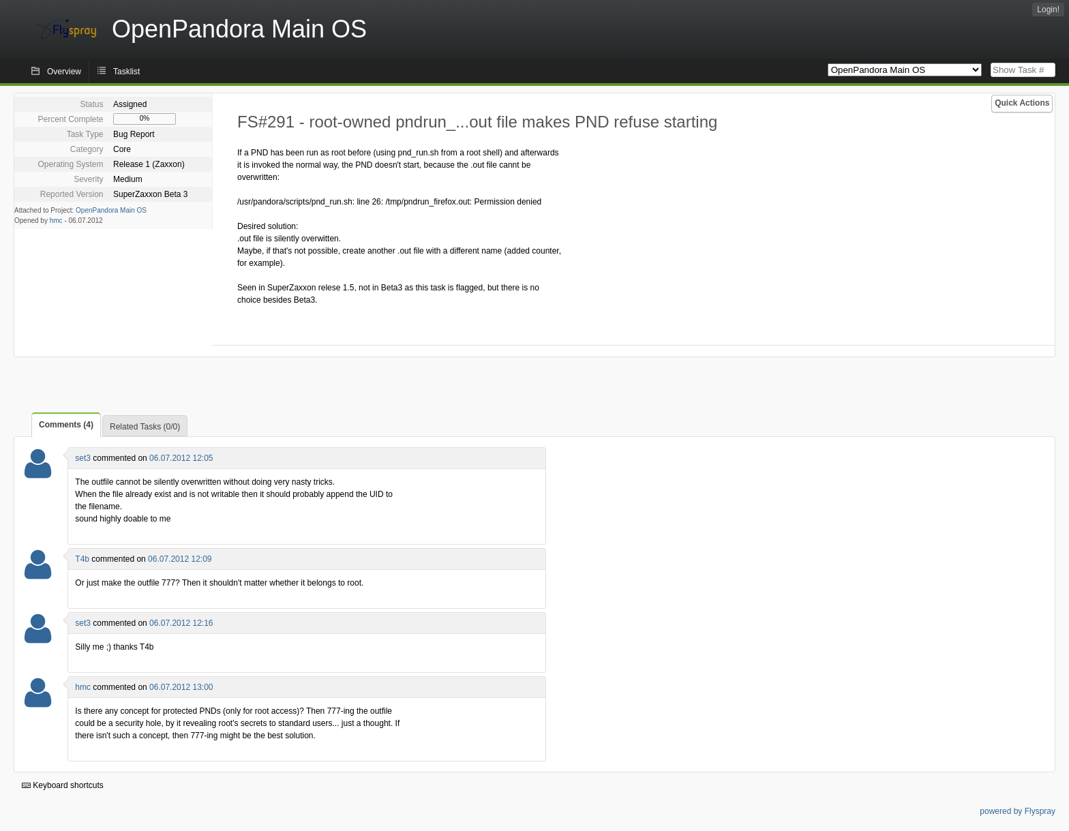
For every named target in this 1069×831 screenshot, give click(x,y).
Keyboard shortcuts (63, 785)
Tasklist (126, 71)
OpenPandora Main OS (111, 210)
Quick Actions (1022, 103)
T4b (82, 559)
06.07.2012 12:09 (179, 559)
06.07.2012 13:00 (181, 687)
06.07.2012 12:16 (181, 623)
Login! (1048, 9)
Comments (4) (66, 424)
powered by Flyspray (1017, 811)
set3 (83, 458)
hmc (56, 220)
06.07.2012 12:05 (181, 458)
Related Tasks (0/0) (145, 427)
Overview (64, 71)
